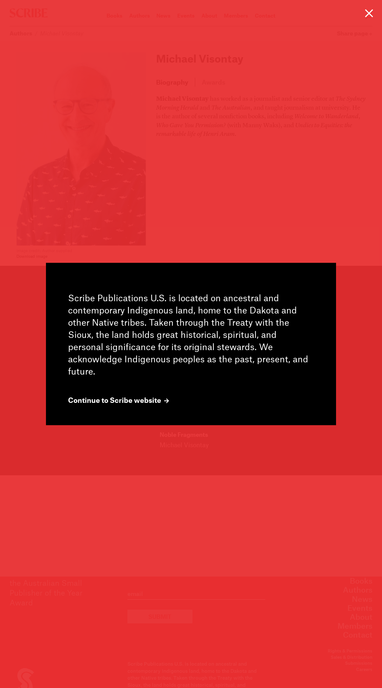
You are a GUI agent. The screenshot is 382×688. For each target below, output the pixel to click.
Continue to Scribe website (118, 400)
